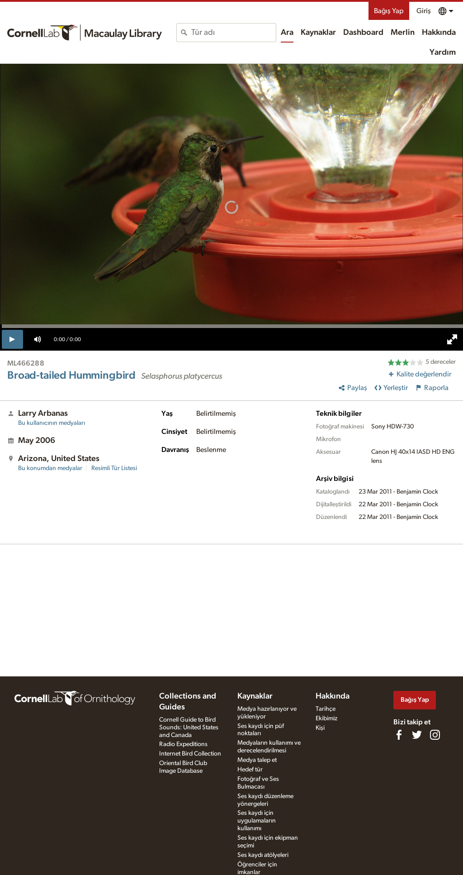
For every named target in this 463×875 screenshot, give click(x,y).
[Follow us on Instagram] (435, 734)
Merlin (403, 33)
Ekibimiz (326, 718)
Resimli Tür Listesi (114, 468)
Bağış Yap (389, 10)
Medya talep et (257, 760)
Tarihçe (325, 709)
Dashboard (363, 33)
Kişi (320, 728)
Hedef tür (250, 769)
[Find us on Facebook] (398, 734)
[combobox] (233, 33)
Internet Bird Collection (190, 754)
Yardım (443, 52)
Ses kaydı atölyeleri (262, 855)
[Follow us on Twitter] (416, 734)
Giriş (423, 10)
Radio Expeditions (183, 744)
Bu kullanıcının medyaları (51, 423)
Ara (287, 33)
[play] (12, 339)
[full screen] (452, 339)
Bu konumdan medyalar (50, 468)
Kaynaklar (318, 33)
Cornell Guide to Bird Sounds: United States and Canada (188, 727)
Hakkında (439, 33)
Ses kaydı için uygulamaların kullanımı (256, 821)
